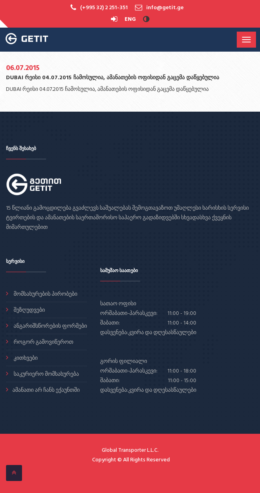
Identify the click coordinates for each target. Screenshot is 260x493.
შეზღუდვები (28, 310)
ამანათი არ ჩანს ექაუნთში (46, 390)
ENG (130, 19)
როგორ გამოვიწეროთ (42, 342)
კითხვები (25, 358)
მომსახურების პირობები (44, 294)
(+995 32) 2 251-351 (104, 7)
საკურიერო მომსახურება (45, 374)
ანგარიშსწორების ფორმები (49, 326)
